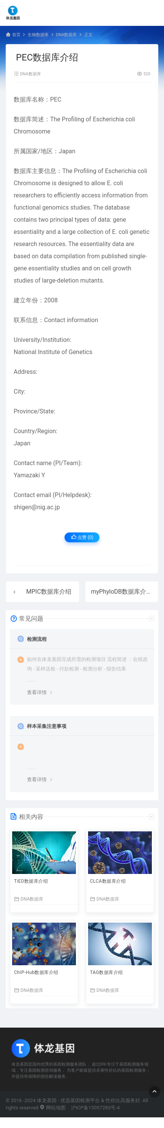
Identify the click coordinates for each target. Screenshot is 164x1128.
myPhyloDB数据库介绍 (122, 591)
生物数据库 (38, 34)
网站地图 (52, 1108)
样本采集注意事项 (46, 726)
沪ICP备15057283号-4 (95, 1108)
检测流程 (37, 639)
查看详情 (37, 692)
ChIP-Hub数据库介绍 (36, 972)
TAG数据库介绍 (106, 972)
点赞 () (82, 537)
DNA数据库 (66, 34)
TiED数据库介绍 (31, 881)
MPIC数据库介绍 (48, 591)
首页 (16, 34)
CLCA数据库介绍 (108, 881)
